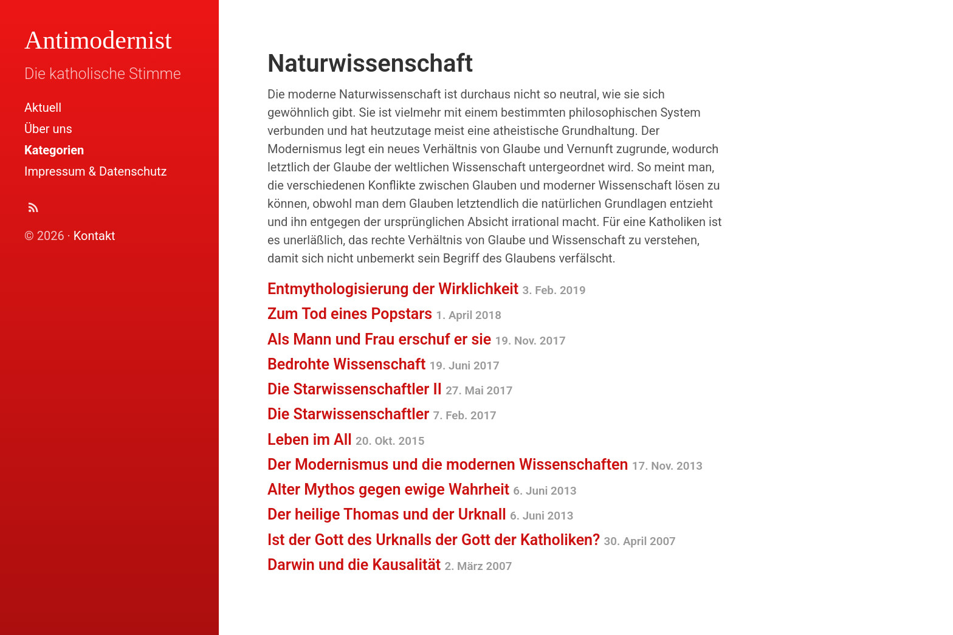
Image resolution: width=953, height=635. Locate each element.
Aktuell (42, 107)
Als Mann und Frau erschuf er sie (416, 339)
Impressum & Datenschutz (95, 171)
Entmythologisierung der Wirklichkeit (426, 289)
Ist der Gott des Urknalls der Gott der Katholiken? (471, 540)
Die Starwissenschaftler (382, 414)
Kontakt (94, 235)
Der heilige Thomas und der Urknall (420, 514)
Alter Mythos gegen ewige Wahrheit (422, 489)
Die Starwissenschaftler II (389, 389)
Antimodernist (98, 40)
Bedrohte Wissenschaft (383, 364)
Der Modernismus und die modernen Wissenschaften (485, 464)
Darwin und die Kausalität (389, 565)
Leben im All (345, 439)
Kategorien (54, 150)
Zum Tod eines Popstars (384, 314)
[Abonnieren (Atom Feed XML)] (33, 210)
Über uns (48, 129)
